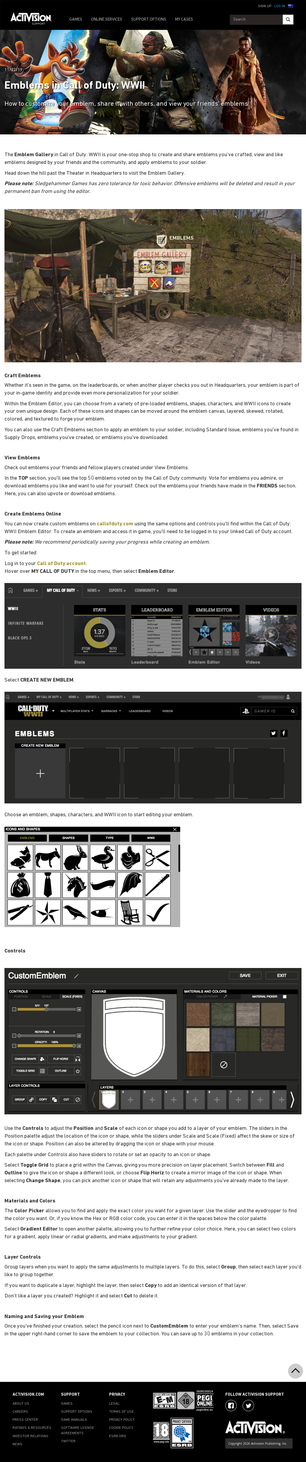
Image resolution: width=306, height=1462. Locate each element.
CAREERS (20, 1412)
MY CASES (184, 19)
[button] (290, 5)
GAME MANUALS (74, 1420)
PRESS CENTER (25, 1420)
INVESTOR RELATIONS (30, 1436)
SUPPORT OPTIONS (148, 19)
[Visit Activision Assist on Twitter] (248, 1405)
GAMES (75, 19)
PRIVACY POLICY (122, 1420)
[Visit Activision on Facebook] (231, 1405)
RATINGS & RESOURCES (32, 1428)
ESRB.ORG (117, 1436)
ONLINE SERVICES (106, 19)
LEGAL (114, 1404)
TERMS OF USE (121, 1412)
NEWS (17, 1444)
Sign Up (264, 6)
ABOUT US (21, 1404)
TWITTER (68, 1441)
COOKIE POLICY (121, 1428)
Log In (279, 6)
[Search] (288, 19)
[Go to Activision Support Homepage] (34, 19)
